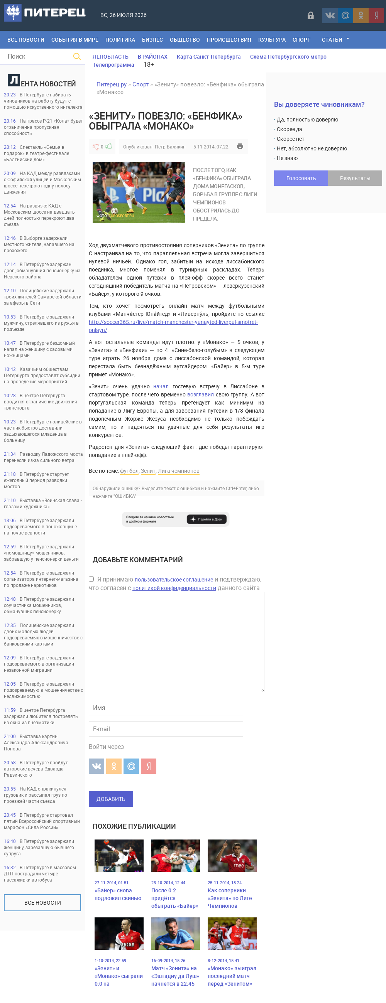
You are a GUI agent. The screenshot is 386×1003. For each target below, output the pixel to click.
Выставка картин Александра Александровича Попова (36, 742)
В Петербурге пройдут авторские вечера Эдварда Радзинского (36, 768)
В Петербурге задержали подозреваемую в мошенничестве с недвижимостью (43, 690)
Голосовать (301, 178)
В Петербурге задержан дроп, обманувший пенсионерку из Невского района (42, 270)
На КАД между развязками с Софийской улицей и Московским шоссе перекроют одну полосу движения (42, 182)
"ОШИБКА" (124, 496)
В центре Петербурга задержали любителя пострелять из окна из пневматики (41, 716)
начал (161, 386)
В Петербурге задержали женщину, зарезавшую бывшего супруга (39, 847)
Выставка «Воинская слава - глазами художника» (43, 503)
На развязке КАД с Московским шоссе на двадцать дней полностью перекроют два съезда (39, 214)
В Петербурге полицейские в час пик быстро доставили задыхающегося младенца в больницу (43, 430)
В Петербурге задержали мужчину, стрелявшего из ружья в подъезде (41, 323)
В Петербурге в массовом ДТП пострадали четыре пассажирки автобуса (40, 873)
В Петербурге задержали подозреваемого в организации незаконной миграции (39, 663)
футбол (129, 470)
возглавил (200, 394)
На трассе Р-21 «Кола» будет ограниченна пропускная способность (43, 127)
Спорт (302, 39)
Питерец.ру (111, 84)
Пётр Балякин (170, 146)
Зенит (148, 470)
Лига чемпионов (179, 470)
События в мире (74, 39)
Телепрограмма (113, 64)
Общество (185, 39)
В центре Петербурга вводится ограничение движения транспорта (40, 401)
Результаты (355, 178)
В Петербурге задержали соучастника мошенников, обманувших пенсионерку (39, 605)
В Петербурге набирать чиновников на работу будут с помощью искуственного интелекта (43, 100)
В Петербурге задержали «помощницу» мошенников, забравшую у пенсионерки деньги (41, 552)
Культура (272, 39)
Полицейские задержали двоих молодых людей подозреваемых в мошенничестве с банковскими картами (43, 634)
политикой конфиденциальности (174, 588)
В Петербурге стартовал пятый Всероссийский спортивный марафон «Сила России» (42, 821)
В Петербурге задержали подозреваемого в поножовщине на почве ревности (40, 526)
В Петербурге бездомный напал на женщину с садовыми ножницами (39, 349)
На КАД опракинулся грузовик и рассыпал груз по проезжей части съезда (35, 795)
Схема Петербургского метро (288, 56)
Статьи (332, 39)
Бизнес (152, 39)
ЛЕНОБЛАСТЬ (111, 56)
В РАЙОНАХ (153, 56)
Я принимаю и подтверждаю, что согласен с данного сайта (175, 583)
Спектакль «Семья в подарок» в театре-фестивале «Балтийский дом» (36, 153)
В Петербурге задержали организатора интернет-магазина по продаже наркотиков (41, 579)
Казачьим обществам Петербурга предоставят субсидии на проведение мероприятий (42, 375)
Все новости (42, 902)
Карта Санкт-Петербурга (209, 56)
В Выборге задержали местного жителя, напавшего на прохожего (39, 244)
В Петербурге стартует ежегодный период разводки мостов (36, 480)
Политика (120, 39)
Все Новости (25, 39)
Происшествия (229, 39)
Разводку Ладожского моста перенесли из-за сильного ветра (43, 457)
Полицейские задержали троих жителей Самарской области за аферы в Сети (42, 296)
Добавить (110, 798)
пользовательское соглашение (174, 579)
